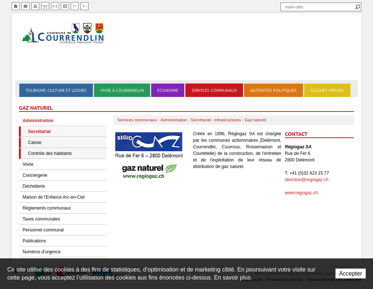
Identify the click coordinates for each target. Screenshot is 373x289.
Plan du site (35, 6)
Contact (25, 6)
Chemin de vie (45, 6)
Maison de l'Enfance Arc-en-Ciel (54, 197)
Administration (38, 120)
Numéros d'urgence (41, 251)
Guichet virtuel (327, 90)
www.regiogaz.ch (301, 192)
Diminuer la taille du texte (85, 6)
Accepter (350, 273)
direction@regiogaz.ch (307, 179)
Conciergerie (35, 175)
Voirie (28, 164)
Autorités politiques (273, 90)
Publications (34, 240)
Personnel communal (43, 230)
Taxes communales (41, 219)
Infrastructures (228, 120)
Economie (167, 90)
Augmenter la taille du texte (75, 6)
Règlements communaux (47, 208)
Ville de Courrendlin (63, 34)
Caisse (35, 142)
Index (55, 6)
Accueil (16, 6)
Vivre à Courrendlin (122, 90)
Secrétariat (39, 131)
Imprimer (65, 6)
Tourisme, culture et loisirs (56, 90)
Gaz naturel (255, 120)
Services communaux (214, 90)
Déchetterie (34, 186)
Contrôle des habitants (50, 153)
